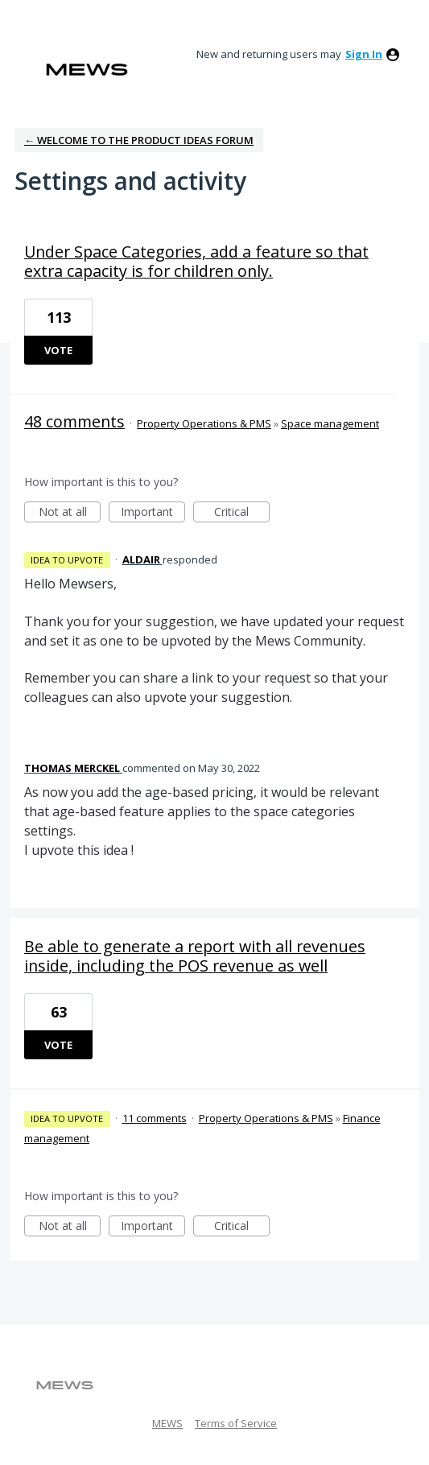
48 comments (74, 421)
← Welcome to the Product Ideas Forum (139, 140)
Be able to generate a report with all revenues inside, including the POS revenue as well (194, 955)
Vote (58, 350)
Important (153, 513)
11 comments (154, 1118)
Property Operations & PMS (204, 423)
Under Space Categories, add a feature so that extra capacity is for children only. (196, 261)
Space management (330, 423)
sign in (363, 54)
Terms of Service (236, 1423)
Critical (242, 513)
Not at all (70, 513)
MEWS (167, 1423)
